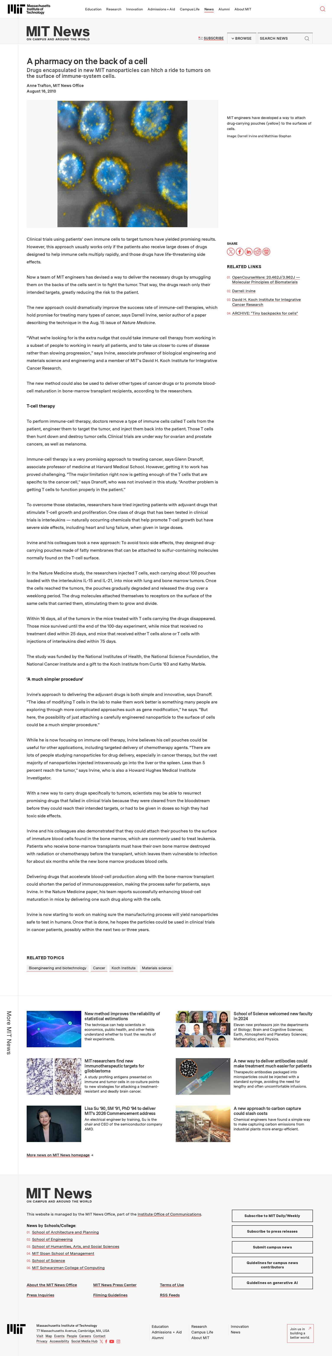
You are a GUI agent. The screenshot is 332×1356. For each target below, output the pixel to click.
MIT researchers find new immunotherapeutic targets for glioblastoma (114, 1066)
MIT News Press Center (115, 1285)
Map (49, 1336)
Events (59, 1336)
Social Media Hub (84, 1341)
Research (113, 9)
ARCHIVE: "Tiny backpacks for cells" (265, 313)
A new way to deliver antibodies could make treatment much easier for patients (273, 1063)
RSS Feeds (170, 1295)
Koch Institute (123, 968)
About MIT (242, 9)
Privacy (41, 1341)
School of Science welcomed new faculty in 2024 (273, 1016)
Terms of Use (172, 1285)
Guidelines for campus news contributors (272, 1265)
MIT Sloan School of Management (63, 1253)
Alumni (224, 9)
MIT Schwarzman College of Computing (68, 1267)
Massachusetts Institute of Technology (66, 1326)
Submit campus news (272, 1247)
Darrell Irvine (244, 291)
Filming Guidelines (110, 1295)
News (209, 9)
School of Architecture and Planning (65, 1232)
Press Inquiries (40, 1295)
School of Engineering (52, 1239)
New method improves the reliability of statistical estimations (122, 1016)
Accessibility (59, 1341)
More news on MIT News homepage (58, 1155)
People (72, 1336)
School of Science (48, 1260)
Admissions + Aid (161, 9)
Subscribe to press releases (272, 1231)
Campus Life (190, 9)
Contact (99, 1336)
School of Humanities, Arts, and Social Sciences (75, 1246)
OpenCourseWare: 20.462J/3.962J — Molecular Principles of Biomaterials (266, 279)
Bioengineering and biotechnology (57, 968)
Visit (39, 1336)
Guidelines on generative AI (272, 1283)
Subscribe (213, 38)
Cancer (99, 968)
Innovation (134, 9)
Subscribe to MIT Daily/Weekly (272, 1216)
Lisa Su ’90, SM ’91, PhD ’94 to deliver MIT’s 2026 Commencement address (120, 1111)
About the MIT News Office (52, 1285)
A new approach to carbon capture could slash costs (267, 1111)
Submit (307, 38)
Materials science (156, 968)
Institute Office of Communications (169, 1214)
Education (93, 9)
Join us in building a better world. (300, 1333)
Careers (85, 1336)
